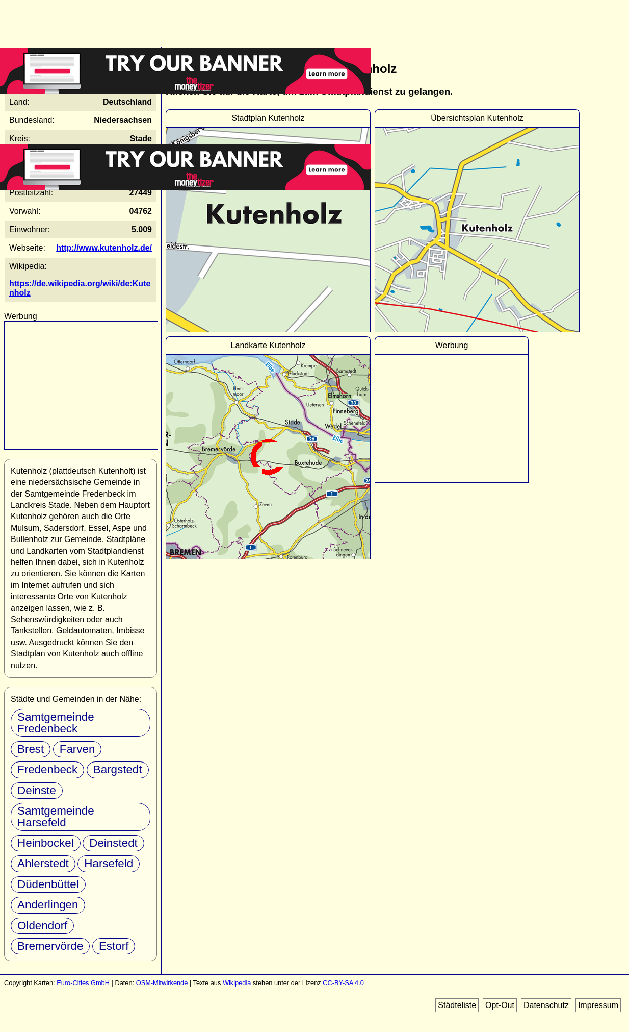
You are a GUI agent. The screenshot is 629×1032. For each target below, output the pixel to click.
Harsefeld (108, 863)
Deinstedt (113, 843)
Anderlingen (47, 904)
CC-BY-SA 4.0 (343, 983)
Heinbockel (45, 843)
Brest (30, 749)
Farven (77, 749)
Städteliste (457, 1005)
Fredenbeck (47, 769)
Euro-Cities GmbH (83, 983)
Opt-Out (499, 1005)
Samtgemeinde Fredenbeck (55, 722)
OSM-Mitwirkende (162, 983)
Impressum (598, 1005)
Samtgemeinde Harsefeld (55, 816)
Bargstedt (117, 769)
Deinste (36, 790)
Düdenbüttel (48, 884)
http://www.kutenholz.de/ (104, 247)
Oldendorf (42, 925)
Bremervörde (50, 946)
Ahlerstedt (43, 863)
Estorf (113, 946)
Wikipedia (237, 983)
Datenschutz (546, 1005)
